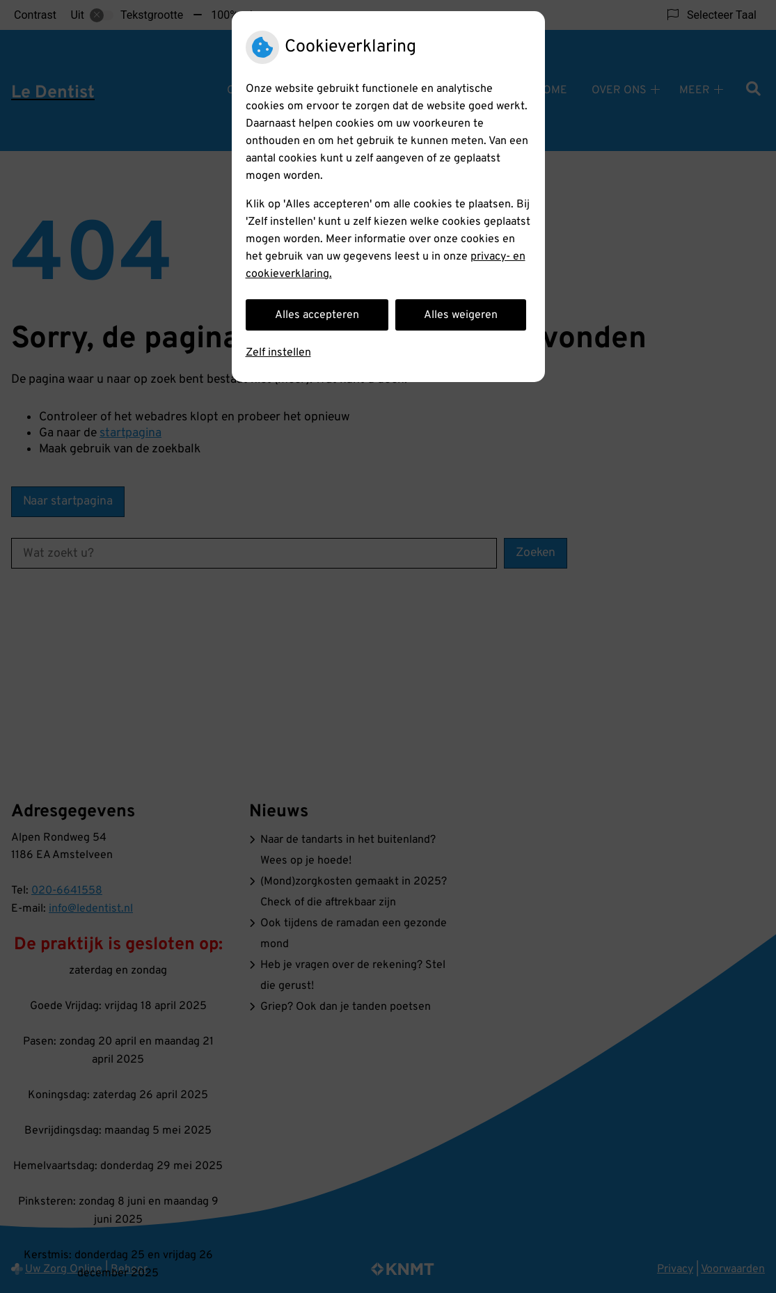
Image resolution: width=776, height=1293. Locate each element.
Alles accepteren (317, 315)
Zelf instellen (278, 353)
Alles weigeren (461, 315)
